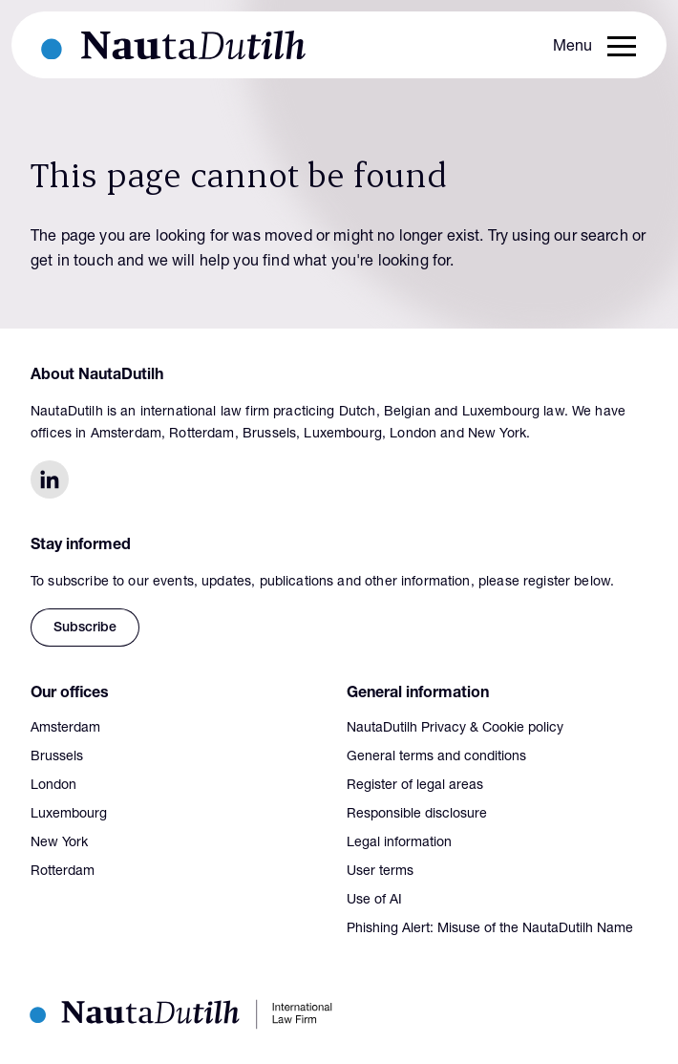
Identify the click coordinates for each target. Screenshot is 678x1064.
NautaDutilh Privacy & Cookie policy (455, 728)
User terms (380, 872)
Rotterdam (63, 872)
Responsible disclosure (417, 814)
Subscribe (85, 628)
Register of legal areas (415, 786)
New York (59, 843)
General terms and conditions (436, 757)
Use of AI (374, 900)
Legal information (399, 843)
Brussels (57, 757)
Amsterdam (65, 728)
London (53, 786)
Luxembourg (69, 814)
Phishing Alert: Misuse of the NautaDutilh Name (490, 929)
